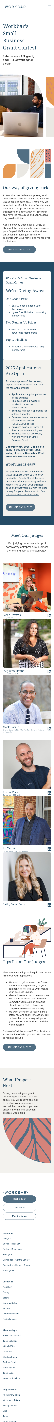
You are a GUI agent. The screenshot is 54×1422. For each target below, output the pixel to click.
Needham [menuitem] (7, 1287)
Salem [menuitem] (6, 1297)
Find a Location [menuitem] (10, 1319)
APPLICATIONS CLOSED (19, 249)
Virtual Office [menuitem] (9, 1346)
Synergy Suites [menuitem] (10, 1303)
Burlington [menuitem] (7, 1254)
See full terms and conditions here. (25, 493)
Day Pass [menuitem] (7, 1351)
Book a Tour (19, 1199)
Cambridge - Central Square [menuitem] (16, 1260)
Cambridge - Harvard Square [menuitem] (17, 1265)
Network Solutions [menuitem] (11, 1378)
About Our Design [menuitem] (11, 1395)
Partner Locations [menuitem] (11, 1313)
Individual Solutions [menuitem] (12, 1335)
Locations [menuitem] (8, 1233)
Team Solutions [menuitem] (10, 1341)
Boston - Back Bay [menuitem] (11, 1243)
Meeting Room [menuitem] (10, 1357)
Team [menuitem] (5, 1416)
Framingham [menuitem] (8, 1270)
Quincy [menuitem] (6, 1292)
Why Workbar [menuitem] (10, 1389)
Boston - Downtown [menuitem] (12, 1249)
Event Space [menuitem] (9, 1367)
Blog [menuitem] (5, 1411)
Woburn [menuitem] (6, 1308)
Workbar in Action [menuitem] (11, 1400)
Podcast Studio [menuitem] (10, 1362)
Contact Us (19, 1207)
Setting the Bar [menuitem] (10, 1405)
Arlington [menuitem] (7, 1238)
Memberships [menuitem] (10, 1330)
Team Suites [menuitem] (9, 1373)
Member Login (19, 1216)
